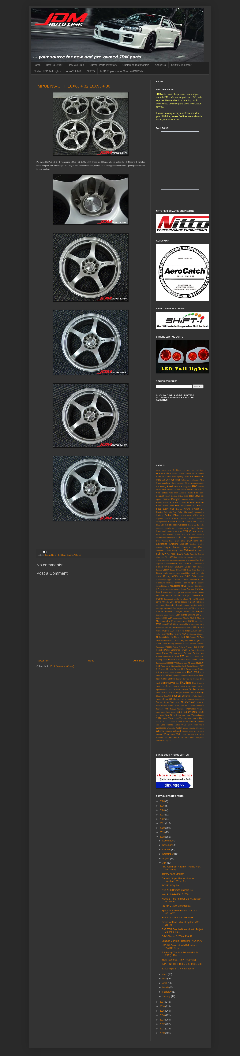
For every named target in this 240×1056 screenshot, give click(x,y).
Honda (190, 586)
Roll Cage (186, 669)
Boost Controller (196, 499)
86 (184, 470)
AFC (169, 477)
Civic (193, 521)
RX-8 (196, 672)
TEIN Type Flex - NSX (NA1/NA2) (179, 959)
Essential (159, 551)
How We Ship (76, 64)
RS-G (167, 672)
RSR (172, 672)
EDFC (195, 541)
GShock (177, 580)
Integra (186, 595)
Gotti (193, 573)
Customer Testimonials (135, 64)
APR (180, 486)
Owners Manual (182, 644)
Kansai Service (190, 605)
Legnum (159, 615)
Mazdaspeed (162, 621)
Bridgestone (186, 506)
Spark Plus (185, 686)
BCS (202, 493)
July (164, 863)
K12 (202, 602)
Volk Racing (167, 725)
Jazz (201, 599)
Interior (159, 598)
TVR (190, 718)
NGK (163, 634)
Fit (166, 557)
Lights (184, 615)
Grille (194, 576)
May (164, 978)
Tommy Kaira (190, 712)
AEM (164, 477)
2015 (162, 1010)
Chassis (180, 521)
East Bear (180, 541)
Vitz (157, 725)
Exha (180, 551)
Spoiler (192, 689)
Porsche (160, 650)
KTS (197, 608)
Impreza (199, 589)
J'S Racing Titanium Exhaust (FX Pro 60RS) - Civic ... (180, 954)
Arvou (158, 490)
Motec (183, 628)
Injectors (180, 592)
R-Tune (175, 656)
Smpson (200, 683)
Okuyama (184, 640)
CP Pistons (177, 528)
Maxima (200, 618)
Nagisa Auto (191, 631)
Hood (196, 586)
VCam (185, 722)
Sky (177, 683)
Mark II (193, 618)
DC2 (183, 535)
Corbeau (159, 528)
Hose (201, 586)
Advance (200, 473)
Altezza (188, 483)
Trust (170, 718)
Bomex (185, 499)
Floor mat (172, 557)
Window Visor (187, 731)
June (165, 974)
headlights (175, 586)
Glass (178, 573)
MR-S (196, 627)
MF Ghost (199, 621)
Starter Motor (188, 693)
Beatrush (160, 496)
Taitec (176, 706)
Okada (176, 640)
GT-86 (184, 579)
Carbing (159, 515)
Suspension (188, 702)
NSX (184, 634)
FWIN (180, 564)
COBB (175, 525)
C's (202, 509)
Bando (190, 493)
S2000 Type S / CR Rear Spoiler (178, 968)
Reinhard (182, 666)
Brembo (200, 502)
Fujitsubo (172, 563)
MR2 (202, 628)
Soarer (168, 686)
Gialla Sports (168, 573)
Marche (186, 618)
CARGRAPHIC (186, 515)
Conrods (200, 525)
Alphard (166, 483)
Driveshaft (199, 538)
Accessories (163, 473)
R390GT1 (190, 656)
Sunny (158, 699)
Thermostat (191, 709)
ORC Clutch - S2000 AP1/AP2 (177, 936)
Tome (173, 712)
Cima (188, 522)
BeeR (168, 496)
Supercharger (179, 699)
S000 (158, 676)
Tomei (179, 712)
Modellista (160, 628)
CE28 (168, 519)
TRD (158, 718)
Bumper (179, 509)
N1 (183, 631)
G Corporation (198, 564)
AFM (174, 476)
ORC (191, 640)
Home (36, 64)
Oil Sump (169, 640)
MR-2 (189, 627)
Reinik (189, 666)
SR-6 (158, 693)
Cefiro (175, 518)
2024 (162, 810)
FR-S (196, 557)
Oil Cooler (191, 637)
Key (174, 608)
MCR (171, 621)
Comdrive (192, 525)
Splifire (177, 689)
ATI (175, 490)
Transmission (197, 715)
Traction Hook (184, 715)
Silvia (63, 555)
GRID (187, 576)
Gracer (159, 576)
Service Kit (187, 679)
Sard (189, 675)
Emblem (173, 544)
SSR (163, 693)
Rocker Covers (173, 669)
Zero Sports (177, 737)
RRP (162, 672)
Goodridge (185, 573)
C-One (187, 509)
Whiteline (168, 731)
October (166, 849)
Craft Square (197, 528)
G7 (165, 567)
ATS (178, 490)
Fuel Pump (190, 560)
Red (158, 666)
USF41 (159, 722)
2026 (162, 801)
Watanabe (171, 728)
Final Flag (160, 557)
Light (178, 615)
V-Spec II (173, 722)
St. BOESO (170, 693)
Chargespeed (161, 522)
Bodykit (175, 499)
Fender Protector (190, 554)
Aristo (201, 486)
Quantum (167, 656)
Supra (159, 702)
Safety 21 (176, 676)
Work (178, 734)
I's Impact (164, 589)
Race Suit (199, 656)
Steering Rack (162, 696)
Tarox (182, 706)
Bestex (174, 496)
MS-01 (158, 631)
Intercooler (198, 595)
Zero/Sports (189, 737)
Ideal (171, 589)
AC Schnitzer (198, 470)
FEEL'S (179, 554)
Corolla (168, 528)
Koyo (179, 608)
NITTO (91, 71)
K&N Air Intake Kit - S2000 (175, 894)
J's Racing (193, 599)
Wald (202, 725)
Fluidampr (182, 557)
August (166, 858)
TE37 (187, 705)
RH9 (158, 669)
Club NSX (160, 525)
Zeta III (159, 741)
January (166, 996)
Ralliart (195, 659)
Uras (201, 718)
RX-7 (189, 672)
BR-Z (177, 502)
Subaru (185, 696)
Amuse (200, 483)
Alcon (196, 480)
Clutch (168, 524)
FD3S (173, 554)
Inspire (188, 592)
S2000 (168, 675)
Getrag (159, 573)
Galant (170, 567)
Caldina (159, 512)
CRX (175, 531)
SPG (170, 689)
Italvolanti (184, 599)
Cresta (169, 531)
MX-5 (172, 631)
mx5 (177, 631)
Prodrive (187, 653)
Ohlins (159, 637)
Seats (164, 679)
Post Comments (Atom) (62, 666)
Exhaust (189, 550)
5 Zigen (177, 470)
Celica (183, 518)
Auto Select (161, 493)
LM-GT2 (191, 615)
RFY (202, 666)
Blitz (191, 496)
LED (193, 612)
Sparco (176, 686)
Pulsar (159, 656)
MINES (170, 624)
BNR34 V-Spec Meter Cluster (176, 906)
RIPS (163, 669)
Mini (176, 624)
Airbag (183, 480)
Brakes (190, 502)
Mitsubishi (195, 624)
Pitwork (189, 647)
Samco (184, 676)
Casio (201, 515)
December (168, 840)
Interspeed (168, 599)
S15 (163, 675)
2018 (162, 837)
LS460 (164, 618)
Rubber (178, 672)
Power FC (185, 650)
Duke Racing (162, 541)
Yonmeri (159, 737)
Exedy (174, 551)
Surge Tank (168, 702)
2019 (162, 832)
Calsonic (168, 512)
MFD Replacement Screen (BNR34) (121, 71)
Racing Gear (161, 660)
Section (171, 679)
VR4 (196, 725)
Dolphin (192, 538)
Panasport (160, 647)
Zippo (168, 741)
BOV (172, 502)
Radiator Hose (184, 660)
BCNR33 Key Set (170, 885)
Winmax (159, 734)
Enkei (194, 547)
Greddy (167, 576)
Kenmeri (168, 608)
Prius (180, 653)
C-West (195, 509)
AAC (188, 470)
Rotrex (194, 669)
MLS (202, 624)
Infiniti (165, 592)
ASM (164, 490)
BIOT (186, 496)
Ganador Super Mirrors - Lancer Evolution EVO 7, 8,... (178, 879)
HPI (157, 589)
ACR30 (175, 474)
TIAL (163, 712)
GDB (184, 570)
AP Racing (161, 486)
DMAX (176, 538)
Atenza (170, 490)
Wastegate (161, 728)
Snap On (160, 686)
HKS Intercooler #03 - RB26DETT (179, 917)
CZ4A (164, 535)
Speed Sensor (197, 686)
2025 (162, 805)
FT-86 (162, 560)
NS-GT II (55, 555)
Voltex (177, 725)
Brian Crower (162, 505)
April (164, 983)
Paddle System (197, 644)
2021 (162, 823)
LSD (170, 618)
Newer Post (43, 660)
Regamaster (166, 666)
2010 (162, 1033)
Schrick (195, 676)
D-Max (170, 535)
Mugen (165, 631)
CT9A (185, 531)
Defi (193, 534)
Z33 (165, 737)
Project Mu (198, 653)
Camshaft (188, 512)
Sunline (200, 696)
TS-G (176, 718)
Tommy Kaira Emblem (173, 874)
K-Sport (191, 602)
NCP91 (201, 631)
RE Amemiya (181, 663)
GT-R (196, 579)
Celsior (190, 519)
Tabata (170, 705)
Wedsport (200, 728)
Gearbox (200, 570)
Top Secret (171, 715)
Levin (166, 615)
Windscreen (199, 731)
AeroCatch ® (73, 71)
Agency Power (183, 477)
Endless (184, 544)
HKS (184, 585)
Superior (190, 699)
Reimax (174, 666)
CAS (195, 515)
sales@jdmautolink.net (167, 119)
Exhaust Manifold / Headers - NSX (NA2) (182, 941)
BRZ (194, 506)
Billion (180, 496)
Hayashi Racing (162, 586)
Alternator (181, 483)
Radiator (172, 659)
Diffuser (170, 538)
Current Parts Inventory (103, 64)
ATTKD (190, 490)
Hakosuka (160, 583)
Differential (161, 537)
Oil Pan (200, 637)
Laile (202, 608)
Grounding (160, 580)
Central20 (200, 519)
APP (176, 486)
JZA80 (177, 602)
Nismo (169, 633)
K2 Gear (160, 605)
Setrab (196, 679)
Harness (177, 583)
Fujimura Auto (162, 564)
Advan (181, 474)
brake (183, 502)
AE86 (158, 476)
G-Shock (159, 567)
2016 (162, 1006)
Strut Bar (176, 696)
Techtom (159, 709)
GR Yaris (200, 573)
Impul (47, 555)
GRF (181, 576)
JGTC (158, 602)
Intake (194, 592)
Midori (164, 624)
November (168, 845)
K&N (198, 602)
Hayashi (200, 583)
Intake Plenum (173, 595)
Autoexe (182, 493)
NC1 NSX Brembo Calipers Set (177, 890)
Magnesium (177, 618)
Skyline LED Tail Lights (47, 71)
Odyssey (200, 634)
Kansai (179, 605)
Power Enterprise (172, 650)
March (165, 987)
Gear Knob (191, 570)
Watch (179, 728)
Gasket (166, 570)
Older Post (138, 660)
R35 (182, 656)
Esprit (201, 547)
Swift (158, 705)
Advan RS (190, 474)
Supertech (199, 699)
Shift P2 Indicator (181, 64)
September (168, 854)
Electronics (161, 544)
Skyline (69, 555)
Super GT (167, 699)
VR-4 (190, 725)
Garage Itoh (190, 567)
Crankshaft (161, 531)
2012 (162, 1024)
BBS (196, 493)
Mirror (187, 624)
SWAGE (200, 702)
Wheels (77, 555)
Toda (168, 712)
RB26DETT (171, 663)
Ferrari (201, 554)
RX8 (202, 672)
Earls (171, 541)
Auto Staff (173, 493)
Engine (193, 544)
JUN (172, 602)
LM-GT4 (200, 615)
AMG (195, 483)
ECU (189, 540)
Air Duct (166, 480)
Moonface (176, 627)
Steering (199, 692)
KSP (192, 608)
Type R (195, 718)
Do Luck (183, 537)
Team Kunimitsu (197, 706)
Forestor (190, 557)
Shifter (164, 683)
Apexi (170, 486)
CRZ (180, 531)
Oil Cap (166, 637)
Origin (197, 640)
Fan (168, 554)
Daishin (177, 535)
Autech (201, 490)
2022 (162, 819)
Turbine (183, 718)
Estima (168, 550)
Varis (180, 721)
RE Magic (192, 663)
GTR (202, 580)
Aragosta (186, 486)
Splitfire (184, 689)
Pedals (168, 647)
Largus (179, 611)
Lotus (158, 618)
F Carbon (199, 551)
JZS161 (184, 602)
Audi (195, 490)
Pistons (182, 647)
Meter (191, 621)
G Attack (187, 563)
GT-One (190, 580)
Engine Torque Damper (177, 547)
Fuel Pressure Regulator (175, 560)
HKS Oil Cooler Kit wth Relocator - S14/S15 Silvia (179, 946)
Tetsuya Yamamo (177, 709)
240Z (158, 470)
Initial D (172, 592)
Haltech (170, 583)
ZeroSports (199, 737)
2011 (162, 1028)
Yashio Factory (188, 734)
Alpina (173, 483)
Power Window (169, 653)
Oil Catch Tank (178, 637)
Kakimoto (169, 605)
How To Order (54, 64)
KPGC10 (186, 608)
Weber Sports (189, 728)
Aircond (190, 480)
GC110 (179, 570)
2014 (162, 1015)
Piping (175, 647)
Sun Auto (193, 696)
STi (169, 696)
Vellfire (200, 721)
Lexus (172, 615)
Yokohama (199, 734)
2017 (162, 1002)
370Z (170, 470)
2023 (162, 814)
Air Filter (175, 479)
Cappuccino (199, 512)
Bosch (166, 503)
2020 (162, 828)
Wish (172, 734)
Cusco (192, 531)
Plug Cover (198, 647)
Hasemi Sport (189, 583)
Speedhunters (161, 689)
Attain (183, 490)
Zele (169, 737)
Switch (164, 706)
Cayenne (159, 519)
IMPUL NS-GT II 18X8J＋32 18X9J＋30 (73, 86)
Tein (166, 708)
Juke (167, 602)
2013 (162, 1019)
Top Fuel (160, 715)
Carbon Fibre (172, 515)
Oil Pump (160, 640)
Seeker (179, 679)
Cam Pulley (178, 512)
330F (164, 470)
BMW (197, 496)
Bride (177, 505)
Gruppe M (169, 580)
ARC (194, 486)
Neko (158, 634)
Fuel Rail (199, 560)
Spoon (201, 689)
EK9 (202, 541)
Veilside (192, 721)
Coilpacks (182, 525)
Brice (172, 506)
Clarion (201, 522)
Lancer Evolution (165, 611)
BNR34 (166, 499)
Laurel (186, 612)
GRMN (201, 576)
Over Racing (168, 644)
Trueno (164, 718)
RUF (184, 672)
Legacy (200, 611)
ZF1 (164, 741)
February (167, 991)
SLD (194, 683)
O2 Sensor (191, 634)
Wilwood (177, 731)
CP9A (186, 528)
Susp (178, 702)
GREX (175, 576)
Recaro (200, 662)
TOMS (201, 712)
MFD (158, 624)
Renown (195, 666)
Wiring (167, 734)
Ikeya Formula (187, 589)
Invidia (176, 599)
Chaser (171, 521)
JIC (163, 602)
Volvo (184, 725)
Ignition (177, 589)
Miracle (182, 624)
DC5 (188, 534)
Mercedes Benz (180, 621)
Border (159, 502)
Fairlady (161, 553)
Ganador (178, 566)
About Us (160, 64)
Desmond (200, 535)
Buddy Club (168, 509)
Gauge (172, 570)
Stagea (179, 692)
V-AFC (165, 722)
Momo (168, 627)
